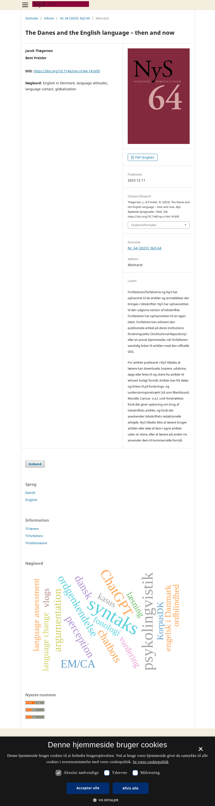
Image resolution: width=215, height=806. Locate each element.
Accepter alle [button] (88, 788)
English (31, 499)
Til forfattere (34, 536)
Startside (31, 18)
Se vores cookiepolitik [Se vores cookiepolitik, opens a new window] (151, 762)
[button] (107, 800)
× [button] (200, 750)
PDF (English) (144, 157)
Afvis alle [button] (130, 788)
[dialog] (107, 771)
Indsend (35, 464)
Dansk (30, 492)
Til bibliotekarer (36, 543)
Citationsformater (143, 225)
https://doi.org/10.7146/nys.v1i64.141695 (67, 71)
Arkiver (49, 18)
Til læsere (32, 528)
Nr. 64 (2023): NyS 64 (75, 18)
